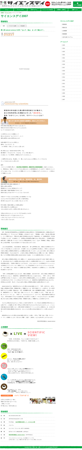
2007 (63, 99)
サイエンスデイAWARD (48, 9)
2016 (63, 70)
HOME (2, 12)
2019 (63, 61)
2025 (63, 45)
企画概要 (64, 30)
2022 (63, 54)
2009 (63, 93)
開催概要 (64, 34)
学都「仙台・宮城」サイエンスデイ (36, 4)
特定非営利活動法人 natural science (17, 434)
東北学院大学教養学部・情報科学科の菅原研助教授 (29, 167)
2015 (63, 74)
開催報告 (64, 24)
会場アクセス (75, 9)
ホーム (6, 9)
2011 (63, 86)
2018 (63, 64)
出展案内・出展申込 (61, 9)
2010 (63, 90)
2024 (63, 48)
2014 (63, 77)
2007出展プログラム (67, 37)
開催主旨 (64, 27)
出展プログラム (34, 9)
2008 (63, 96)
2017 (63, 67)
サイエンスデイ (20, 9)
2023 (63, 51)
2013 (63, 80)
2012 (63, 83)
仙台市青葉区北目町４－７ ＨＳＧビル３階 (25, 422)
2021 (63, 58)
